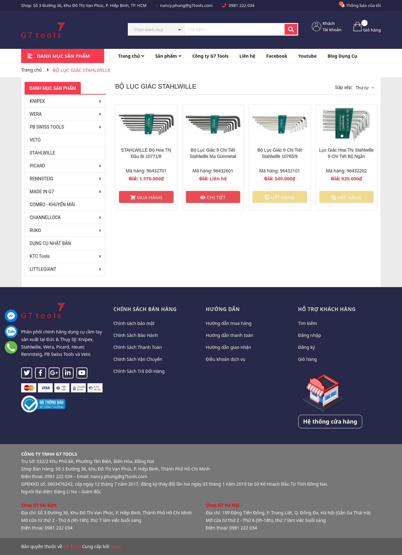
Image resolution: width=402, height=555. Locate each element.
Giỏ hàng (307, 359)
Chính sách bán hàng (145, 309)
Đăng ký (306, 347)
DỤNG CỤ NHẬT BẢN (50, 243)
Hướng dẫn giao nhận (228, 347)
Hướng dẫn (223, 309)
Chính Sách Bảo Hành (136, 335)
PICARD (37, 165)
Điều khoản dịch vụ (225, 359)
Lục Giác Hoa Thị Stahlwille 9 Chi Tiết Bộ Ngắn (346, 153)
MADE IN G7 (42, 191)
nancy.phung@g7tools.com (186, 5)
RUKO (35, 230)
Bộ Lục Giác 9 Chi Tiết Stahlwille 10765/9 (279, 153)
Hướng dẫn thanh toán (229, 335)
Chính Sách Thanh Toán (138, 347)
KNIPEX (37, 101)
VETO (35, 139)
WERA (36, 114)
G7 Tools (72, 546)
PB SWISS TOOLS (47, 127)
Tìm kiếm (307, 323)
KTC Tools (40, 256)
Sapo (115, 546)
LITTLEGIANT (43, 269)
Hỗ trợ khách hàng (327, 309)
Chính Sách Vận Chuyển (138, 359)
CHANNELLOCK (45, 217)
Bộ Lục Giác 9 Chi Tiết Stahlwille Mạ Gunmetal (213, 153)
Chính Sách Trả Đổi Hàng (139, 371)
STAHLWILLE (42, 152)
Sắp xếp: (343, 87)
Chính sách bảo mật (134, 323)
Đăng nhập (309, 335)
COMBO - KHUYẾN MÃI (52, 204)
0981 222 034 (241, 5)
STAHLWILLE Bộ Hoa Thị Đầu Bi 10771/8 (146, 153)
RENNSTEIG (41, 178)
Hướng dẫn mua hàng (228, 323)
